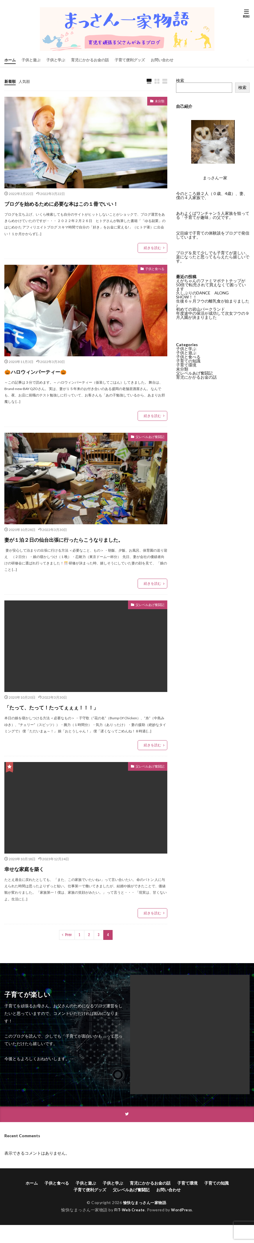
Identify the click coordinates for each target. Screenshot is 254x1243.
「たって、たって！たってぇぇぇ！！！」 (72, 728)
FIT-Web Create (128, 1231)
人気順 (25, 81)
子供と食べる (152, 280)
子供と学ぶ (59, 60)
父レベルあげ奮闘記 (146, 448)
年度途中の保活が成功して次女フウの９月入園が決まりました (212, 315)
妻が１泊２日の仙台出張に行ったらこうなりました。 (82, 555)
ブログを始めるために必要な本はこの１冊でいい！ (79, 208)
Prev (68, 956)
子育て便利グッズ (137, 60)
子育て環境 (186, 364)
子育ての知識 (188, 360)
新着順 (10, 81)
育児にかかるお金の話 (95, 60)
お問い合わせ (172, 60)
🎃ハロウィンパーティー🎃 (49, 382)
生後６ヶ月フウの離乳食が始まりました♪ (212, 302)
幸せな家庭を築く (32, 889)
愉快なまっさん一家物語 (144, 1223)
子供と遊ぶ (32, 60)
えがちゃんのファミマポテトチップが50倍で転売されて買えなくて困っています (211, 284)
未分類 (158, 102)
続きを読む (152, 258)
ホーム (10, 60)
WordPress (183, 1231)
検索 (180, 80)
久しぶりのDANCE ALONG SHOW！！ (204, 294)
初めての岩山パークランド (200, 309)
